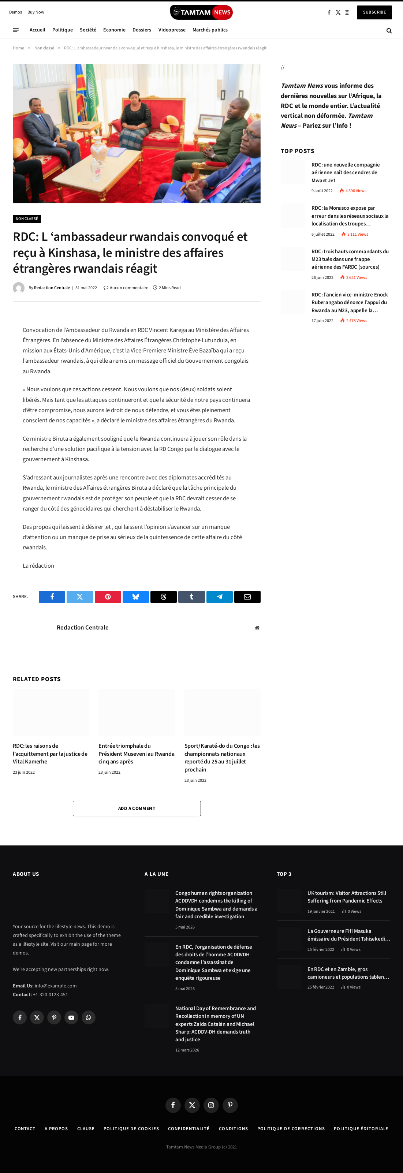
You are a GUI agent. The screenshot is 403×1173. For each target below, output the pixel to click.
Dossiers (142, 30)
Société (88, 30)
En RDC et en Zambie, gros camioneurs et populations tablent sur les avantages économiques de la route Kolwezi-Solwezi (346, 973)
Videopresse (172, 30)
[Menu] (16, 30)
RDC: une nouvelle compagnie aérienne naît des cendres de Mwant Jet (345, 172)
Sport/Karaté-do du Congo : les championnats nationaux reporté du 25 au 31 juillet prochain (222, 758)
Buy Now (35, 12)
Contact (20, 1128)
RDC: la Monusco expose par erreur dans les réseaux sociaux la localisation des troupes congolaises (350, 216)
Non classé (27, 218)
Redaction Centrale (52, 288)
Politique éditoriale (364, 1128)
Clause (83, 1128)
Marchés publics (210, 30)
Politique (62, 30)
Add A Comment (136, 808)
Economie (114, 30)
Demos (15, 12)
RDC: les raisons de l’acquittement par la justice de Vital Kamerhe (50, 754)
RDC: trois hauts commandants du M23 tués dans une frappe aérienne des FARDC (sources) (349, 259)
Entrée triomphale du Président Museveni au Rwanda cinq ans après (136, 754)
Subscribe (374, 12)
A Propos (53, 1128)
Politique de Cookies (130, 1128)
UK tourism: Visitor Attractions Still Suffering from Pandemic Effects (346, 897)
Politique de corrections (293, 1128)
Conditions (234, 1128)
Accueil (37, 30)
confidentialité (188, 1128)
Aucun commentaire (126, 288)
